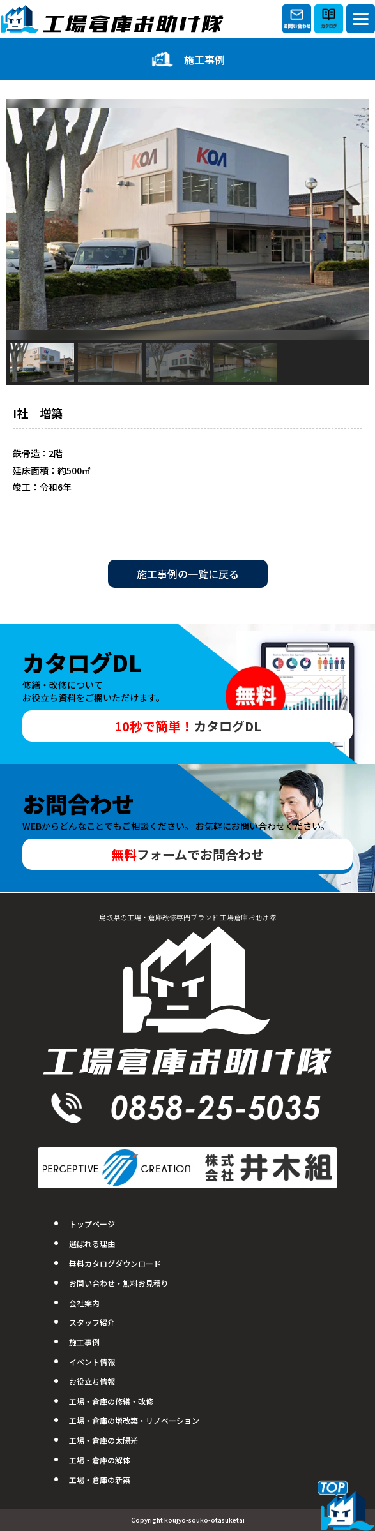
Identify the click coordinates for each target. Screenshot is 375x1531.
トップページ (92, 1223)
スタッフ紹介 (92, 1322)
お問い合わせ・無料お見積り (119, 1283)
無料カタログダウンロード (115, 1263)
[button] (42, 362)
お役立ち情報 (92, 1381)
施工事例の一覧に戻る (188, 573)
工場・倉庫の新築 (99, 1479)
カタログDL (187, 726)
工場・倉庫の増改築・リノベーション (134, 1420)
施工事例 (84, 1341)
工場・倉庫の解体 (99, 1459)
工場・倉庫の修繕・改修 (111, 1401)
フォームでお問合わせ (187, 854)
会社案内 (84, 1302)
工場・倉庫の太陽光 (103, 1440)
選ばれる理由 (92, 1243)
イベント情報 (92, 1361)
